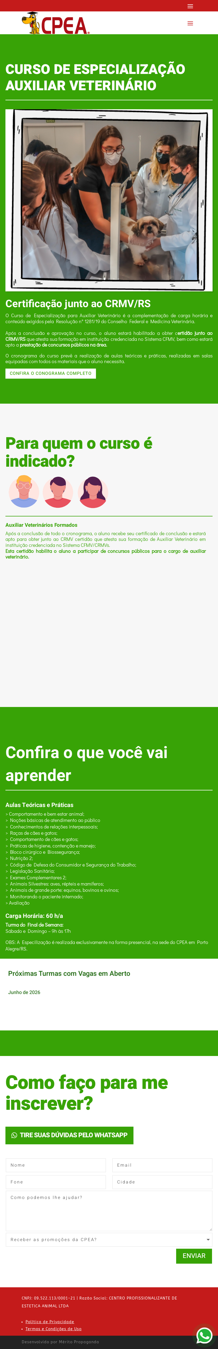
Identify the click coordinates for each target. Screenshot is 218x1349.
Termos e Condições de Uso (54, 1329)
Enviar (194, 1256)
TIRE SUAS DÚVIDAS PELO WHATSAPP (73, 1135)
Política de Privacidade (50, 1322)
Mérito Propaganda (79, 1342)
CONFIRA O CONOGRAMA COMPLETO (51, 373)
